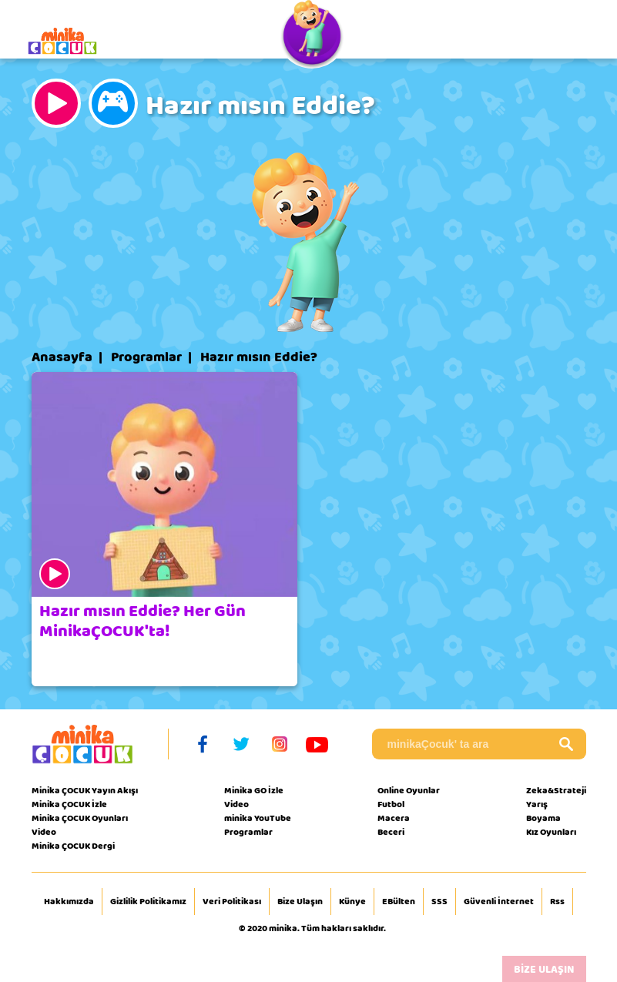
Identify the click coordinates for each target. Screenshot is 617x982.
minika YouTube (257, 818)
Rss (557, 902)
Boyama (543, 818)
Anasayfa (62, 357)
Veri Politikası (232, 902)
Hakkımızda (69, 902)
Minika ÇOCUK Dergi (73, 846)
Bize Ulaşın (300, 902)
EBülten (398, 902)
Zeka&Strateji (556, 790)
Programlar (146, 357)
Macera (393, 818)
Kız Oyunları (551, 832)
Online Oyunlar (408, 790)
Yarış (537, 804)
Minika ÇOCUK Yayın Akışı (85, 790)
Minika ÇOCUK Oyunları (80, 818)
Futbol (390, 804)
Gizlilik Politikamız (148, 902)
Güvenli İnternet (499, 902)
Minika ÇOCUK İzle (69, 804)
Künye (352, 902)
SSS (439, 902)
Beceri (390, 832)
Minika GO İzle (253, 790)
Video (44, 832)
